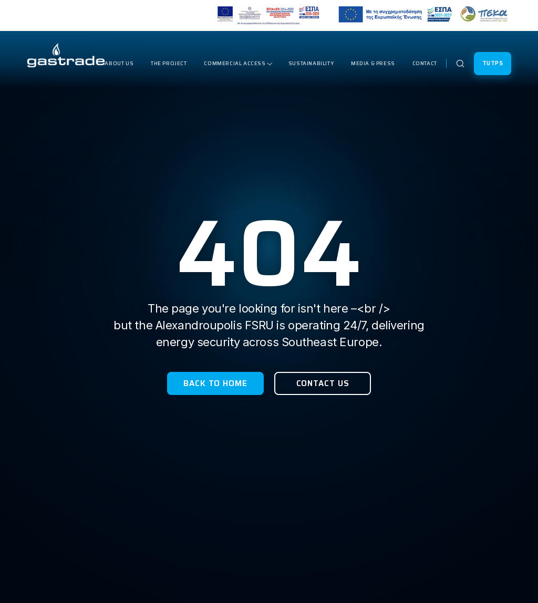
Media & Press (373, 63)
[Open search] (460, 63)
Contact (424, 63)
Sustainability (311, 63)
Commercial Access (234, 63)
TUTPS (492, 63)
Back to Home (215, 383)
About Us (119, 63)
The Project (169, 63)
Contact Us (322, 383)
